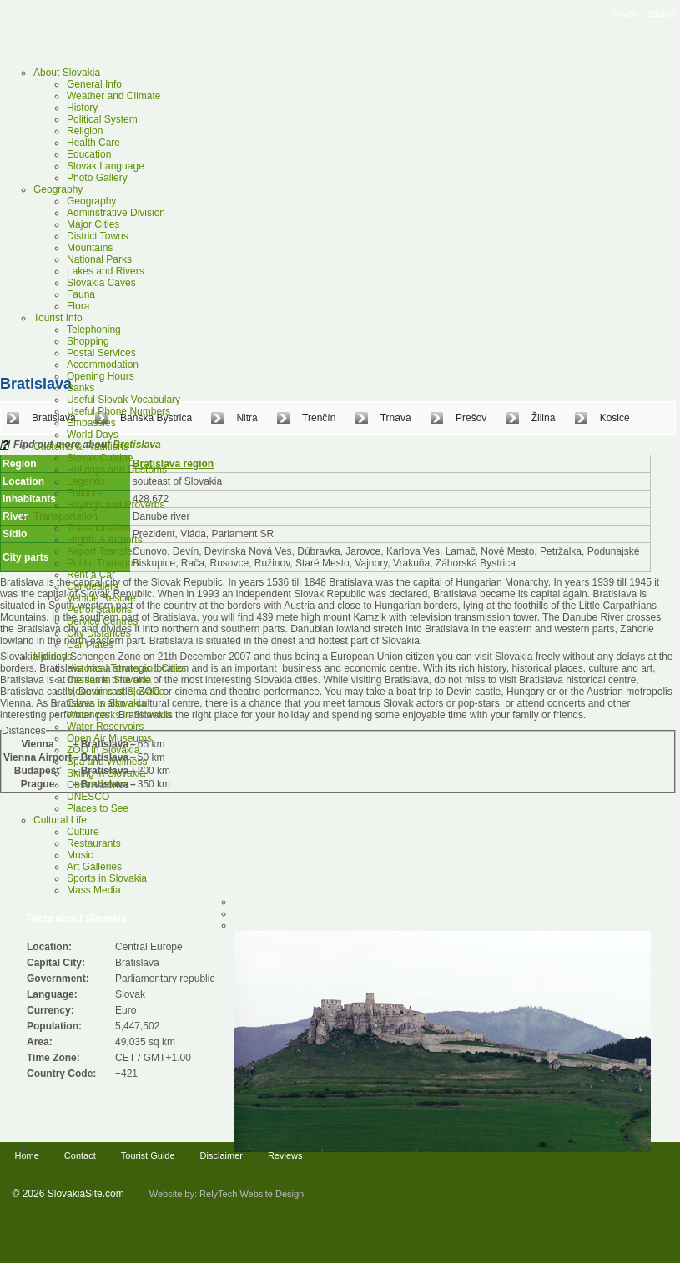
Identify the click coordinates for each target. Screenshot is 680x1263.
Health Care (93, 142)
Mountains (90, 248)
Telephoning (94, 329)
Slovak (623, 13)
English (661, 13)
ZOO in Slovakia (103, 750)
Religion (85, 131)
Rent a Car (91, 575)
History (82, 107)
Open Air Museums (109, 738)
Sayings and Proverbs (115, 505)
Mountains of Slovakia (115, 691)
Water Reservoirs (105, 726)
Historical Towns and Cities (126, 668)
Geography (58, 189)
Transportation (65, 516)
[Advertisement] (156, 954)
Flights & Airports (105, 540)
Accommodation (103, 364)
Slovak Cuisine (100, 458)
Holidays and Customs (117, 470)
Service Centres (102, 621)
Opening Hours (100, 376)
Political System (102, 119)
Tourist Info (58, 318)
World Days (92, 434)
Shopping (88, 341)
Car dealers (92, 586)
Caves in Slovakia (106, 703)
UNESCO (88, 797)
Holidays (52, 656)
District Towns (97, 236)
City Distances (99, 633)
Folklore (85, 493)
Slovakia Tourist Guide (146, 50)
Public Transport (103, 563)
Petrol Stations (99, 610)
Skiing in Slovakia (106, 773)
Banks (80, 388)
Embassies (91, 423)
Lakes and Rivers (105, 271)
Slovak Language (105, 166)
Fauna (81, 294)
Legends (86, 481)
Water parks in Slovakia (119, 715)
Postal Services (101, 353)
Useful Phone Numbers (118, 411)
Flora (78, 306)
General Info (94, 84)
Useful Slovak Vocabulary (123, 399)
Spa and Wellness (107, 761)
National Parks (99, 259)
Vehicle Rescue (101, 598)
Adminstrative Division (116, 213)
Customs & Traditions (80, 446)
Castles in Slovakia (109, 680)
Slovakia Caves (101, 283)
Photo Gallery (97, 178)
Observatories (98, 785)
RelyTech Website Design (251, 1194)
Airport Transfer (101, 551)
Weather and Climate (114, 96)
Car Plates (90, 645)
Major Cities (93, 224)
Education (89, 154)
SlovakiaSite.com (86, 1194)
